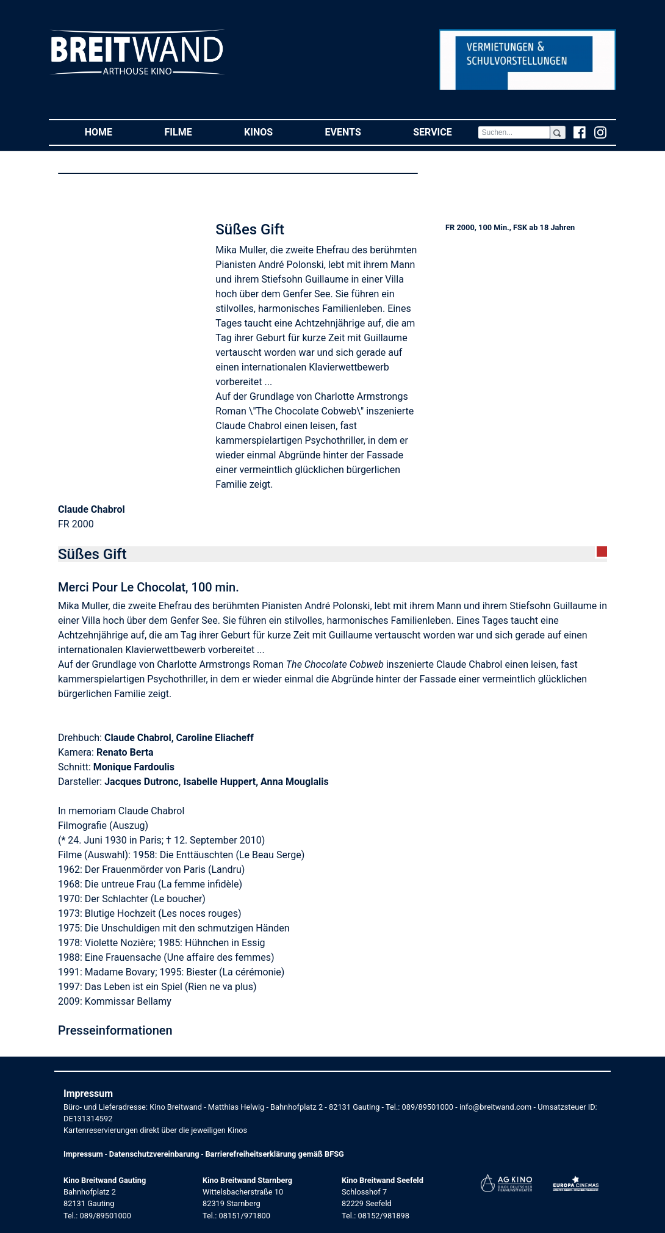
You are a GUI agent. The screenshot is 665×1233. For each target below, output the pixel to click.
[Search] (514, 132)
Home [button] (111, 131)
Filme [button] (191, 131)
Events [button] (356, 131)
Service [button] (445, 131)
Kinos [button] (271, 131)
